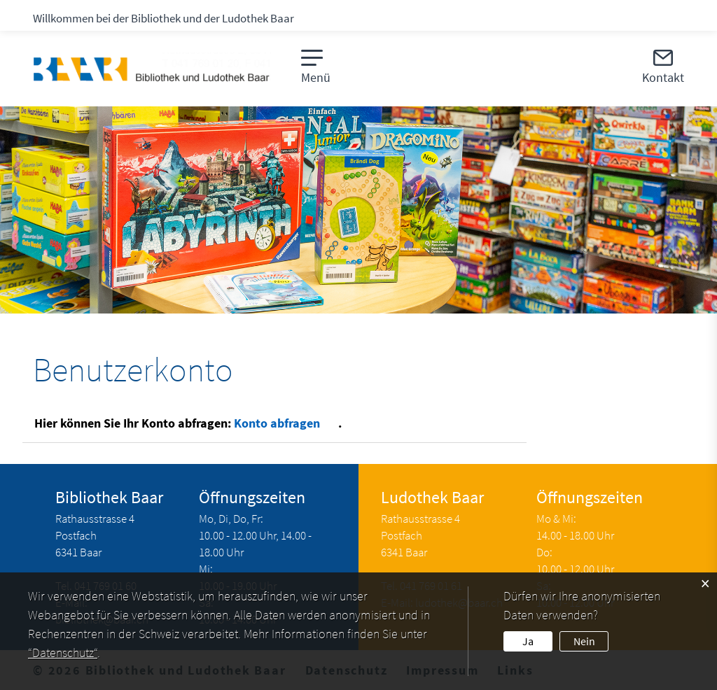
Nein (584, 641)
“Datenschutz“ (62, 653)
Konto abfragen (286, 423)
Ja (528, 641)
